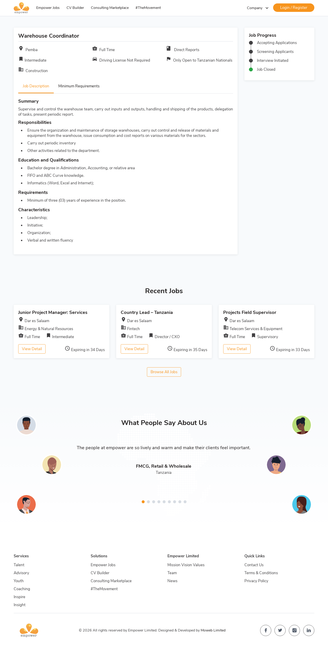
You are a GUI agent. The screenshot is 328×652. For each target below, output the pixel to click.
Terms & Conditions (261, 573)
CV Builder (75, 7)
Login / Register (293, 7)
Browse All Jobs (164, 372)
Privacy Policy (256, 581)
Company (258, 8)
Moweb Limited (213, 630)
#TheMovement (148, 7)
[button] (143, 501)
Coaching (22, 589)
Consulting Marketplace (110, 7)
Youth (19, 581)
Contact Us (254, 565)
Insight (20, 605)
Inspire (19, 597)
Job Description (36, 86)
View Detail (32, 349)
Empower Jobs (48, 7)
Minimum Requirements (79, 86)
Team (172, 573)
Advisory (21, 573)
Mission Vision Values (186, 565)
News (172, 581)
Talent (19, 565)
